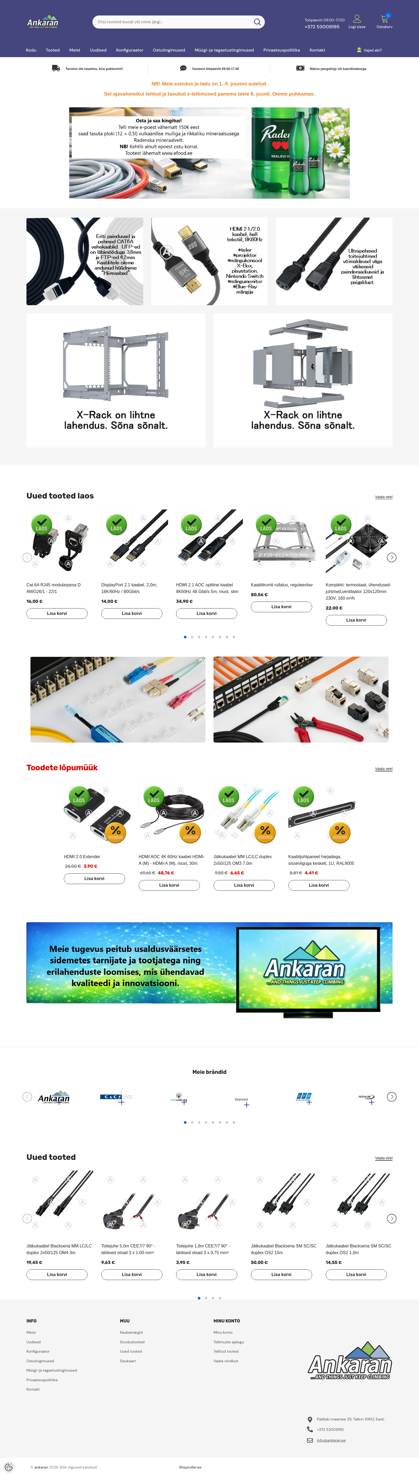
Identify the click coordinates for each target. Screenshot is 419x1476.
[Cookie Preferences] (9, 1467)
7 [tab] (227, 637)
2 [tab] (192, 637)
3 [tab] (199, 637)
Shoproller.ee (190, 1469)
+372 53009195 (322, 26)
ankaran (41, 1469)
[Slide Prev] (27, 557)
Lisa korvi (53, 613)
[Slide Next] (392, 557)
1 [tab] (185, 637)
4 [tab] (206, 637)
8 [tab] (233, 637)
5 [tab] (213, 637)
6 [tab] (220, 637)
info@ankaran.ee (331, 1442)
